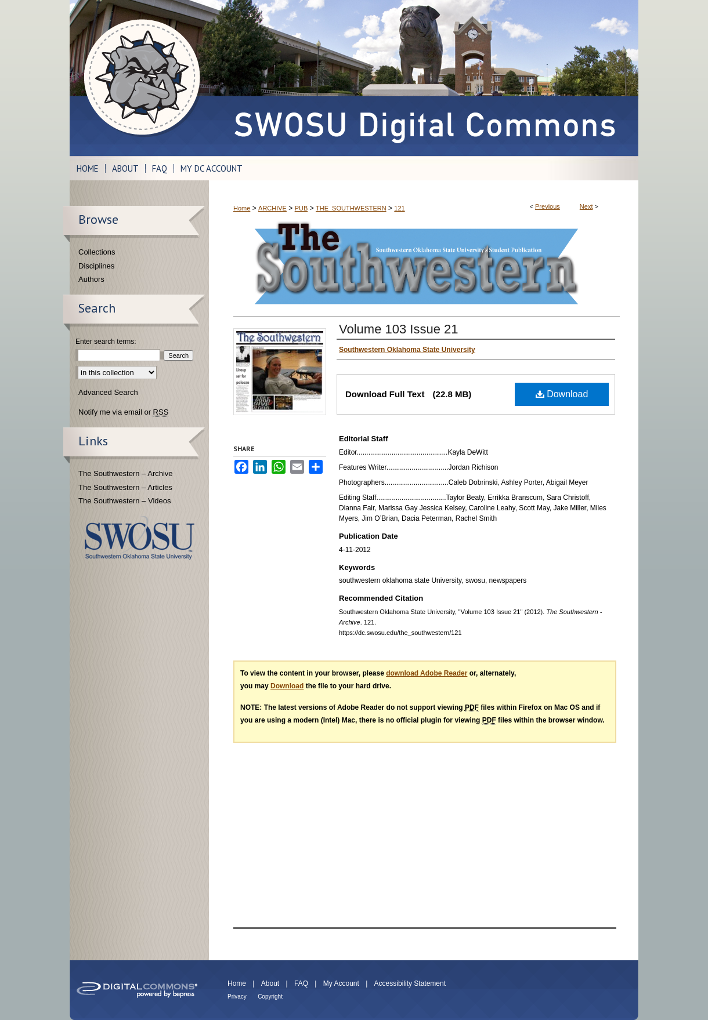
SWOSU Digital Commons (423, 78)
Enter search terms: (105, 341)
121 (399, 208)
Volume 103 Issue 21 (398, 329)
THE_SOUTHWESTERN (351, 208)
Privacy (237, 996)
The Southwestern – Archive (125, 473)
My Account (341, 983)
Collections (96, 252)
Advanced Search (108, 392)
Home (241, 208)
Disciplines (96, 266)
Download (562, 394)
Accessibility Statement (410, 983)
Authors (91, 279)
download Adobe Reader (426, 673)
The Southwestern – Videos (124, 500)
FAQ (301, 983)
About (270, 983)
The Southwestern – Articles (125, 487)
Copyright (270, 996)
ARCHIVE (272, 208)
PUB (301, 208)
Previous (547, 206)
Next (586, 206)
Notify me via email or (123, 412)
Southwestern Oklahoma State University (139, 538)
